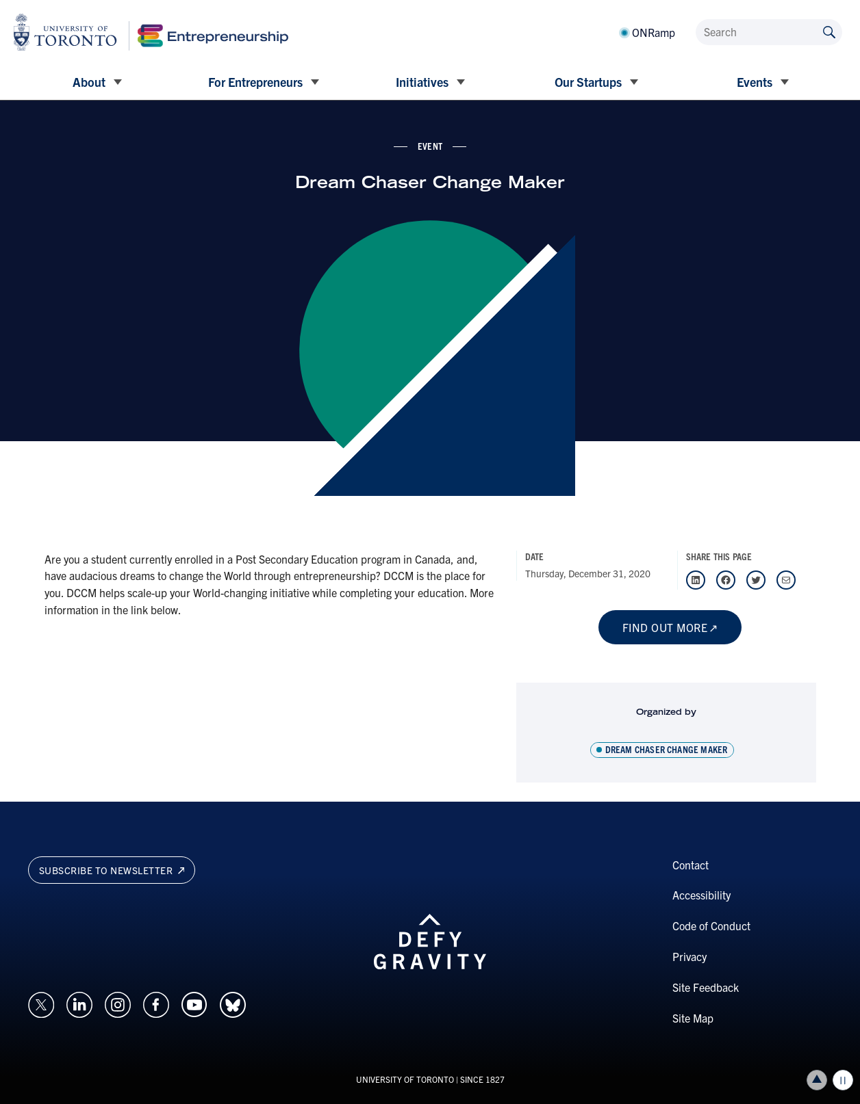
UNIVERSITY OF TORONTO (405, 1079)
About (89, 82)
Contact (690, 864)
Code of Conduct (711, 925)
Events (754, 82)
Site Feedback (705, 987)
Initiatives (422, 82)
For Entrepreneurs (255, 82)
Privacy (689, 956)
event (430, 146)
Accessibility (701, 895)
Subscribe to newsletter (112, 870)
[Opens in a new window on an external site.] (41, 1003)
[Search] (769, 32)
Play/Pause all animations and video (843, 1080)
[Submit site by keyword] (829, 31)
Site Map (692, 1018)
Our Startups (588, 82)
